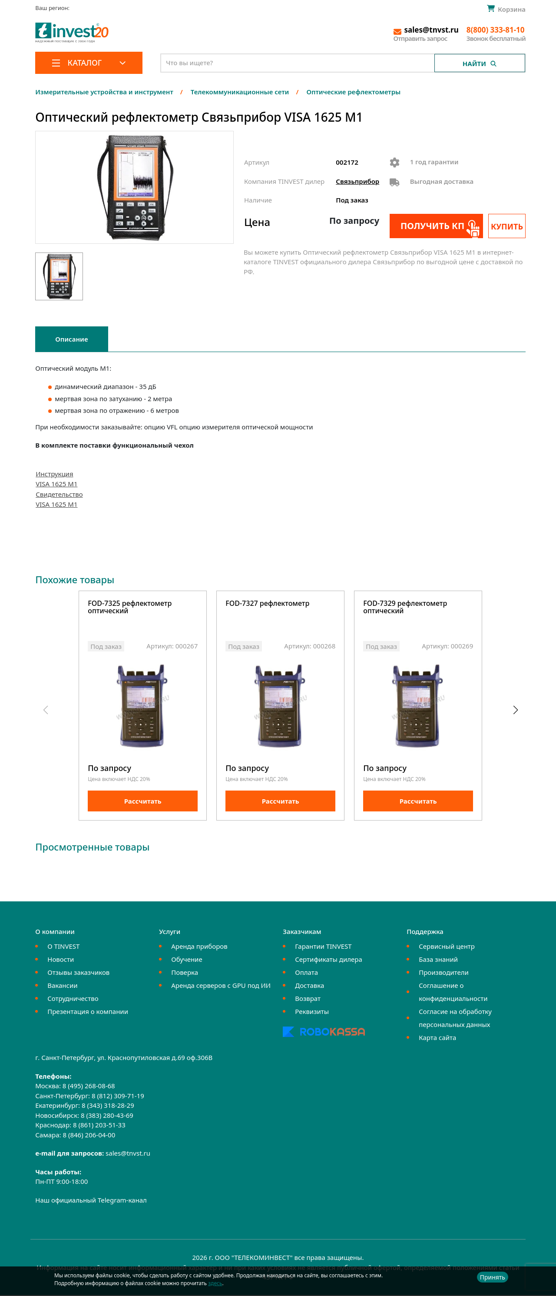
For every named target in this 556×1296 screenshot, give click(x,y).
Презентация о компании (87, 1012)
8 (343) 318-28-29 (108, 1106)
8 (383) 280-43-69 (107, 1116)
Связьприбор (357, 181)
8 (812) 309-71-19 (118, 1096)
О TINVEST (63, 947)
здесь (215, 1283)
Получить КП (432, 226)
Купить (507, 226)
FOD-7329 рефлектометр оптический (405, 608)
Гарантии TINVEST (323, 947)
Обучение (186, 960)
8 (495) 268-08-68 (89, 1087)
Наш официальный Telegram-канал (91, 1200)
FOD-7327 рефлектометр (267, 604)
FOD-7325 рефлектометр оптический (130, 608)
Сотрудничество (72, 999)
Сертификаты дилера (328, 960)
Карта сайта (437, 1038)
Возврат (308, 999)
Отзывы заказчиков (78, 973)
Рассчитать (143, 802)
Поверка (184, 973)
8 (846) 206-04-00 (89, 1135)
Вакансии (62, 986)
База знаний (438, 960)
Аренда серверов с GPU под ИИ (221, 986)
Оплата (306, 973)
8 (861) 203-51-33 (99, 1126)
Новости (60, 960)
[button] (515, 711)
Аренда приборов (199, 947)
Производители (444, 973)
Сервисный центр (447, 947)
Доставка (309, 986)
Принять (492, 1277)
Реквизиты (312, 1012)
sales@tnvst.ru (128, 1154)
